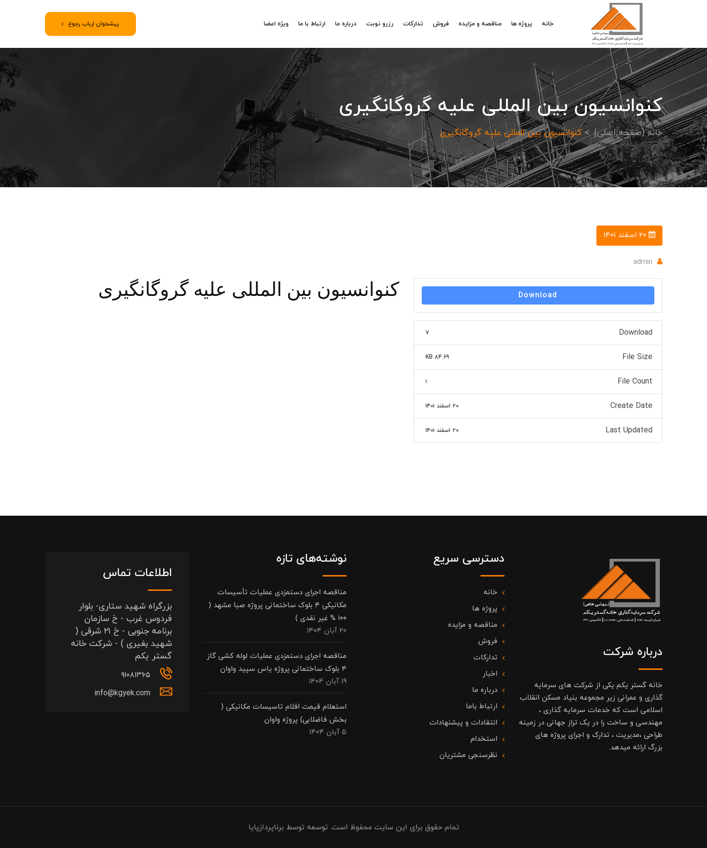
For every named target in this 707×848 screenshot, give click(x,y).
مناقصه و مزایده (480, 24)
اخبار (490, 674)
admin (642, 262)
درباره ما (346, 24)
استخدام (484, 739)
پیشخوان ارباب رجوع (90, 24)
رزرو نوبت (379, 24)
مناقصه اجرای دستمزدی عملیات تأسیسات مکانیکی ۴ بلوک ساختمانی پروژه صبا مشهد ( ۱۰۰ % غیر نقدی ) (278, 605)
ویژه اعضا (276, 24)
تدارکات (413, 24)
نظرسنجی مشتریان (468, 755)
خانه (547, 24)
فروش (441, 24)
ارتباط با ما (311, 24)
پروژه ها (521, 24)
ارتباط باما (481, 706)
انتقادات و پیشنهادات (463, 723)
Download (537, 295)
